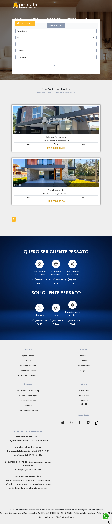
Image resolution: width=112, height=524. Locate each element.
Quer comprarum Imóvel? (39, 268)
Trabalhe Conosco (28, 371)
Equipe (28, 361)
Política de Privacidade (28, 376)
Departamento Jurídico (72, 308)
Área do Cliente (25, 23)
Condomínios (54, 18)
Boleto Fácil (84, 395)
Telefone (56, 310)
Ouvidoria (28, 405)
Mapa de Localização (28, 395)
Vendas (18, 18)
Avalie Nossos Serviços (28, 410)
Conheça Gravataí (28, 366)
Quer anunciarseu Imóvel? (72, 268)
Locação (35, 18)
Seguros (71, 18)
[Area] (56, 31)
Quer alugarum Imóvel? (55, 268)
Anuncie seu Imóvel (28, 400)
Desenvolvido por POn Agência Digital (56, 517)
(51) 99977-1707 (33, 469)
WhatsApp (39, 310)
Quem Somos (28, 356)
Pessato (86, 18)
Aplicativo (84, 400)
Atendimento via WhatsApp (28, 390)
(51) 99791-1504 (33, 455)
